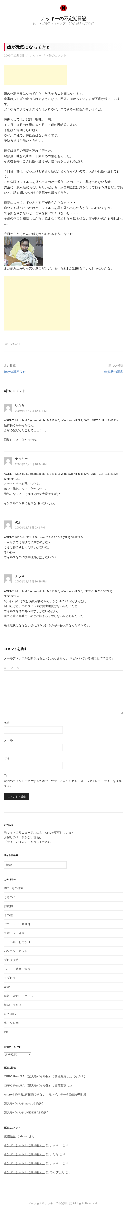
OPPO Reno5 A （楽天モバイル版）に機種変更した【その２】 (45, 1076)
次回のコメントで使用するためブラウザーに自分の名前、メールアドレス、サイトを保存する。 (63, 783)
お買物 (8, 906)
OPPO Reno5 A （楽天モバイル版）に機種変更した (38, 1085)
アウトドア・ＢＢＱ (17, 924)
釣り (7, 1032)
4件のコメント (56, 55)
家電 (7, 987)
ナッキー (36, 55)
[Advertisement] (35, 75)
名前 (7, 722)
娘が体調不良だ (15, 372)
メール (8, 740)
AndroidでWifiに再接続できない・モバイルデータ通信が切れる (45, 1094)
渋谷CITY (10, 1014)
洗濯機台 (10, 1136)
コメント (11, 667)
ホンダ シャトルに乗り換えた (24, 1145)
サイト (8, 758)
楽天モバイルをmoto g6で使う (24, 1103)
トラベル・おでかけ (17, 942)
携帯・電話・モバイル (18, 996)
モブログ (10, 978)
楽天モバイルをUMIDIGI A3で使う (26, 1112)
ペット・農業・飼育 (17, 969)
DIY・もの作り (14, 888)
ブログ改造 (11, 960)
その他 (8, 915)
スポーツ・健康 (14, 933)
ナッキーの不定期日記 (63, 18)
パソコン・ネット (15, 951)
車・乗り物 (11, 1023)
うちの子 (15, 344)
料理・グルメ (13, 1005)
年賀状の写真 (113, 372)
